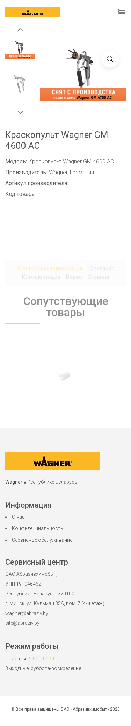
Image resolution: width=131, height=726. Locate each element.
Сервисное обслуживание (42, 540)
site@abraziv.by (22, 623)
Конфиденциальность (37, 528)
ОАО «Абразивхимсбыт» (84, 709)
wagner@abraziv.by (26, 613)
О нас (18, 517)
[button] (20, 31)
